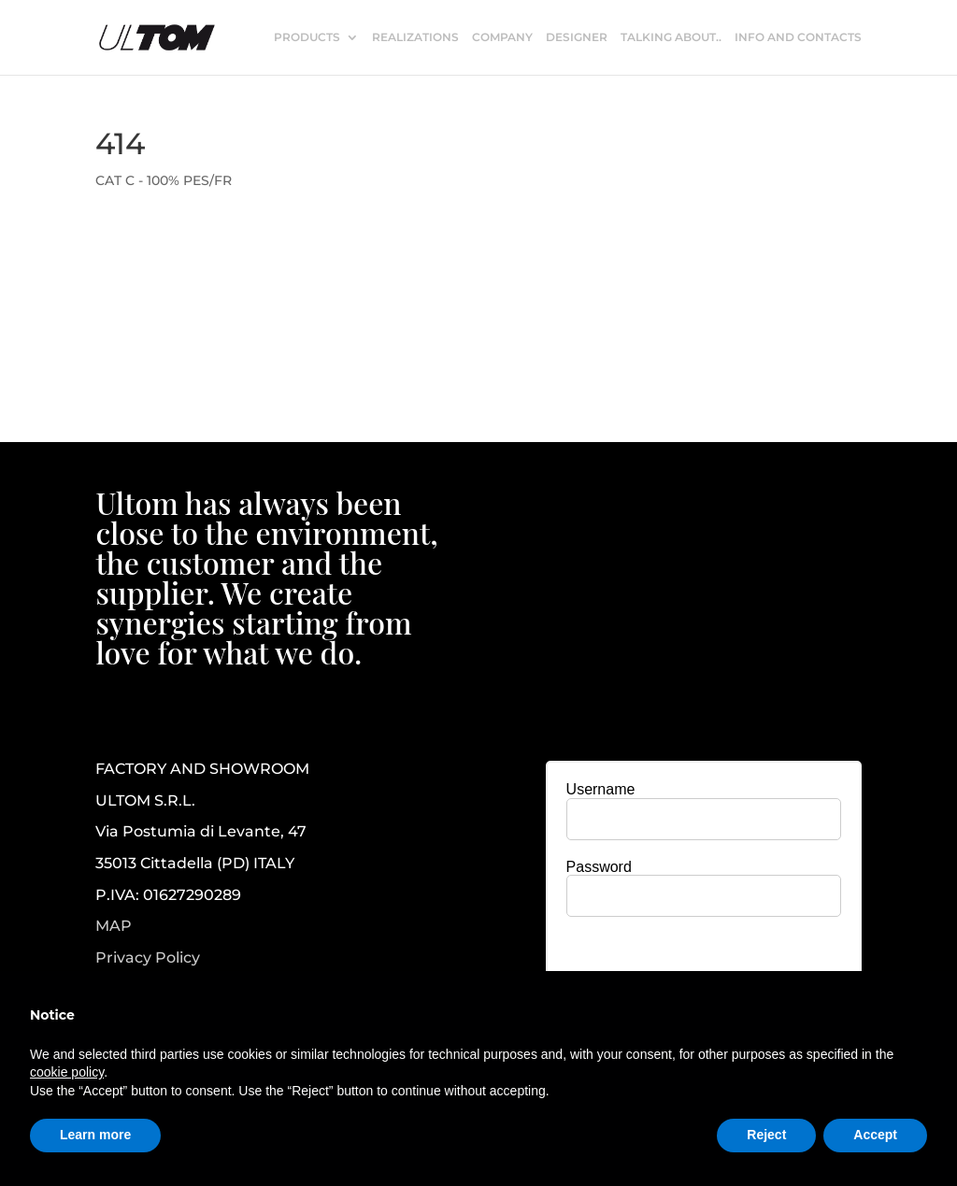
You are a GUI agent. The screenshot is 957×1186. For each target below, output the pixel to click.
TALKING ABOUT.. (671, 37)
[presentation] (704, 967)
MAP (113, 926)
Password (599, 867)
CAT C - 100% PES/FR (163, 180)
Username (601, 789)
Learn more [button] (95, 1134)
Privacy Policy (147, 958)
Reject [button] (766, 1134)
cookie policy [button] (67, 1072)
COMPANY (502, 37)
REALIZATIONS (415, 37)
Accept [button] (875, 1134)
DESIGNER (576, 37)
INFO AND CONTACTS (798, 37)
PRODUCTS (307, 37)
